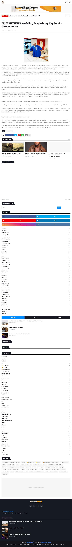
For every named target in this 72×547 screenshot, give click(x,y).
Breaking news (36, 386)
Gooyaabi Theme (46, 542)
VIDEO (36, 452)
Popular (13, 317)
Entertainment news (36, 399)
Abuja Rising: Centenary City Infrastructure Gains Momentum (25, 321)
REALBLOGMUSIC (36, 446)
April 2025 (36, 254)
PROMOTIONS (27, 544)
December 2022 (36, 296)
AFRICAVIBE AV (36, 372)
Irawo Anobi (36, 416)
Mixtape (36, 361)
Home (3, 20)
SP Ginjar (36, 448)
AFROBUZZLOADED (36, 374)
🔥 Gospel (36, 367)
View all (68, 139)
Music (36, 363)
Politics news (36, 444)
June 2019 (36, 311)
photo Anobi (36, 440)
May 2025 (36, 252)
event (36, 403)
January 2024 (36, 286)
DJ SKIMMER (36, 357)
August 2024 (36, 271)
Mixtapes (36, 425)
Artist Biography (36, 378)
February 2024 (36, 284)
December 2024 (36, 262)
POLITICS (36, 442)
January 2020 (36, 307)
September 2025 (36, 243)
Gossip (36, 412)
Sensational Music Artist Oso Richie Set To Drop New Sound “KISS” (35, 154)
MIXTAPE (36, 423)
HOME (7, 544)
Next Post (67, 199)
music (36, 429)
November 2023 (36, 290)
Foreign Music (36, 408)
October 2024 (36, 267)
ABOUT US (13, 544)
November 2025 (36, 239)
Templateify (29, 542)
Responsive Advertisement (36, 487)
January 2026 (36, 235)
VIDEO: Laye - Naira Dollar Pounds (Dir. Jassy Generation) (24, 16)
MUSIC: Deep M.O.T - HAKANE (16, 327)
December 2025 (36, 237)
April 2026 (36, 228)
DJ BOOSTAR (36, 391)
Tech (36, 450)
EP (36, 401)
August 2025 (36, 245)
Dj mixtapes (36, 395)
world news (36, 454)
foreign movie (36, 406)
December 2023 (36, 288)
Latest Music (36, 418)
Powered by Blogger (8, 511)
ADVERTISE (20, 544)
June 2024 (36, 275)
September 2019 (36, 309)
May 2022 (36, 298)
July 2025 (36, 247)
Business (36, 389)
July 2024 (36, 273)
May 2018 (36, 313)
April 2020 (36, 303)
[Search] (29, 208)
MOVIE (36, 427)
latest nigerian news (36, 420)
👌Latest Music (36, 365)
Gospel (36, 410)
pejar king (36, 437)
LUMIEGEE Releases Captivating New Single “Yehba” (11, 154)
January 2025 (36, 260)
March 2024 (36, 281)
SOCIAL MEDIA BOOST (38, 544)
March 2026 (36, 230)
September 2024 (36, 269)
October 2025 (36, 241)
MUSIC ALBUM (36, 433)
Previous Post (5, 199)
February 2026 (36, 233)
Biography (36, 382)
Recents (36, 317)
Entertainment (9, 20)
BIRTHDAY (36, 384)
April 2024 (36, 279)
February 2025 (36, 258)
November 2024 (36, 264)
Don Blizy (36, 359)
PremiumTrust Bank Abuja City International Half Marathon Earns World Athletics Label (57, 155)
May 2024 (36, 277)
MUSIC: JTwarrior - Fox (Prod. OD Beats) (19, 334)
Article (36, 376)
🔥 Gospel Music (36, 369)
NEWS (36, 435)
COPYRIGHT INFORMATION (51, 544)
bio (36, 380)
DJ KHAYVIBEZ (36, 393)
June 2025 (36, 250)
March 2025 (36, 256)
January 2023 (36, 294)
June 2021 (36, 301)
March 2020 (36, 305)
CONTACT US (63, 544)
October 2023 (36, 292)
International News (36, 414)
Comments (59, 317)
